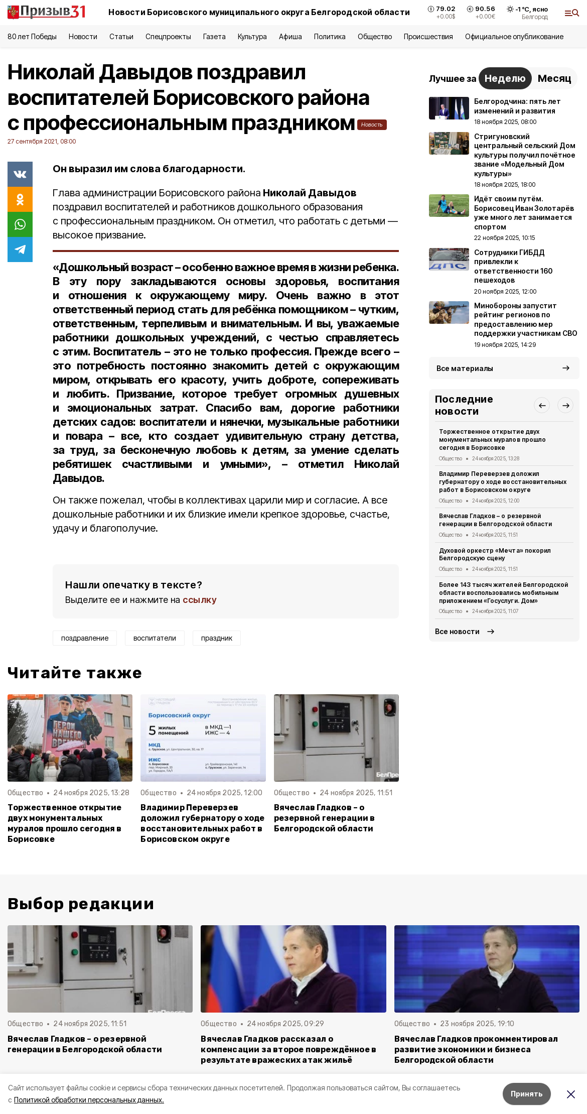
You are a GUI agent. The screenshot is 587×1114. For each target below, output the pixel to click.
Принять (527, 1093)
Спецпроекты (168, 36)
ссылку (200, 599)
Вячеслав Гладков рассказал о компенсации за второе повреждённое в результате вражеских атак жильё (288, 1049)
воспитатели (154, 638)
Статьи (121, 36)
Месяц (554, 78)
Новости (83, 36)
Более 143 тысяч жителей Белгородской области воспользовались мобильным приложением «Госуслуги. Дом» (503, 592)
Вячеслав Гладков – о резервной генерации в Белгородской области (324, 818)
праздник (216, 638)
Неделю (505, 78)
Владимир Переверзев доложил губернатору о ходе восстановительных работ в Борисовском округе (202, 823)
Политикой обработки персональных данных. (89, 1099)
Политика (330, 36)
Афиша (290, 36)
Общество (375, 36)
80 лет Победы (32, 36)
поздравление (84, 638)
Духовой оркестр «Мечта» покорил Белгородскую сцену (495, 554)
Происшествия (428, 36)
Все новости (457, 631)
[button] (542, 405)
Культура (252, 36)
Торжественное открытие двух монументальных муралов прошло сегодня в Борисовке (65, 823)
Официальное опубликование (514, 36)
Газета (214, 36)
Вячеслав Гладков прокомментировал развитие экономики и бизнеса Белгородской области (476, 1049)
